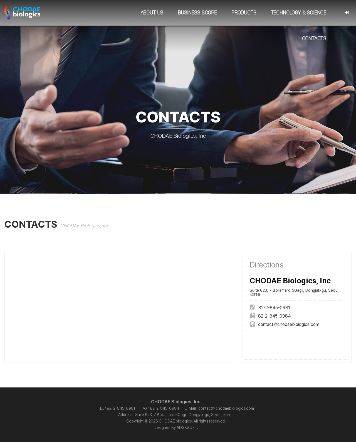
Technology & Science (299, 13)
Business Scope (197, 13)
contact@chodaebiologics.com (288, 324)
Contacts (314, 38)
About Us (152, 13)
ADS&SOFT (187, 427)
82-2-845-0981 (274, 307)
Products (243, 13)
